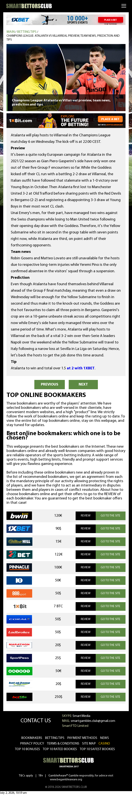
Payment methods (82, 738)
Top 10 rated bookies (60, 749)
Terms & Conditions (63, 743)
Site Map (89, 743)
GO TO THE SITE (110, 515)
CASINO (104, 743)
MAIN (10, 32)
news (104, 738)
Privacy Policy (32, 743)
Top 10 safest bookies (97, 749)
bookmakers (31, 738)
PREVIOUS (49, 385)
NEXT (83, 385)
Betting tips (27, 32)
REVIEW (86, 515)
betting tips (54, 738)
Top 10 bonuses (27, 749)
